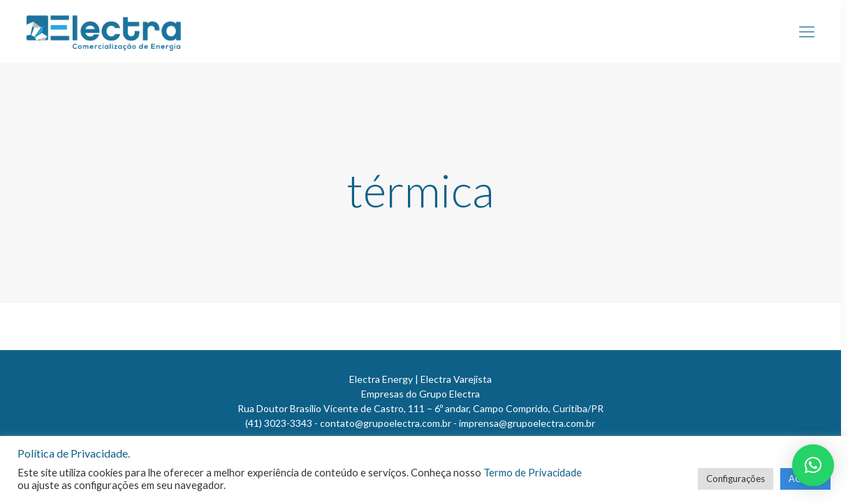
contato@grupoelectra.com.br (385, 423)
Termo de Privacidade (532, 473)
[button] (813, 465)
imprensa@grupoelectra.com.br (527, 423)
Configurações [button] (735, 478)
